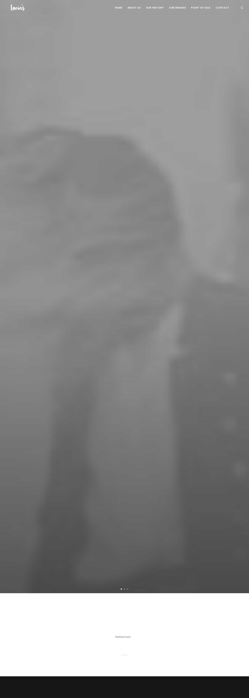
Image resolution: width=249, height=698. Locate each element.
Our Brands (177, 7)
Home (118, 7)
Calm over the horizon (61, 548)
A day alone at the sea (124, 560)
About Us (134, 7)
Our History (155, 7)
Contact (222, 7)
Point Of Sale (201, 7)
